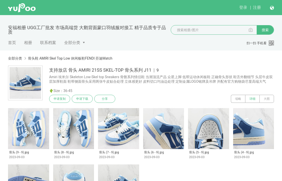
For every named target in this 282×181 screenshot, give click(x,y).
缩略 (238, 99)
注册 (257, 7)
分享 (105, 99)
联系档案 (48, 42)
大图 (267, 99)
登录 (243, 7)
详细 (252, 99)
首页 (12, 42)
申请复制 (60, 99)
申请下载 (82, 99)
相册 (28, 42)
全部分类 (72, 42)
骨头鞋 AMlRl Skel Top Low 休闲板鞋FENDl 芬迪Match (70, 58)
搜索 (265, 30)
